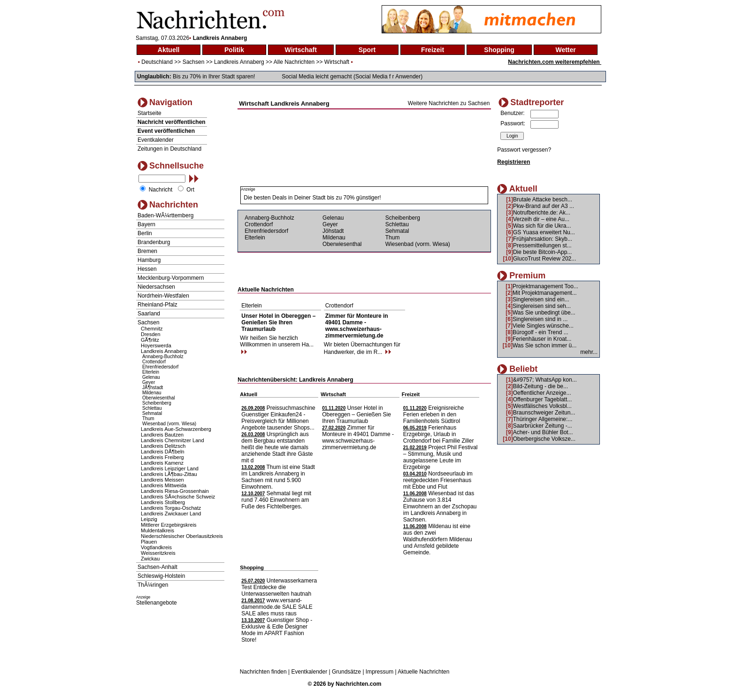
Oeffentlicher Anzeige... (542, 393)
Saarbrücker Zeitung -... (542, 425)
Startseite (149, 113)
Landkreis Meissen (162, 480)
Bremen (147, 251)
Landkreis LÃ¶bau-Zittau (169, 474)
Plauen (149, 542)
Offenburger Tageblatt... (542, 399)
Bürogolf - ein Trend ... (540, 332)
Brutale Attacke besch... (542, 199)
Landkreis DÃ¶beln (162, 451)
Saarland (149, 313)
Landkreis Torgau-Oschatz (171, 508)
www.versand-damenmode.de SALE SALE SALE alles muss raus (276, 607)
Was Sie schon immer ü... (544, 345)
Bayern (146, 224)
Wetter (565, 50)
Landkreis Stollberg (163, 502)
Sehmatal (152, 413)
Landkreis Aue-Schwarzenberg (176, 429)
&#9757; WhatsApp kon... (545, 379)
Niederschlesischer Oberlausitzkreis (182, 536)
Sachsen (194, 62)
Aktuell (169, 50)
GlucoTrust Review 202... (544, 258)
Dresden (151, 334)
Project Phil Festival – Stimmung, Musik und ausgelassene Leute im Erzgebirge (440, 457)
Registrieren (513, 162)
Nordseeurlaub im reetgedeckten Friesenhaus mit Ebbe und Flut (438, 480)
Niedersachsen (156, 287)
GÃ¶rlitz (150, 340)
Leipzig (149, 519)
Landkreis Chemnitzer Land (172, 440)
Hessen (147, 269)
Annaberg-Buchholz (163, 356)
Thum (148, 418)
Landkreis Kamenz (162, 463)
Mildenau (151, 392)
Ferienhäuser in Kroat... (542, 339)
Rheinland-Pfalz (157, 304)
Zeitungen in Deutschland (169, 149)
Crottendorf (154, 361)
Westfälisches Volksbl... (542, 406)
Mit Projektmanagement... (545, 293)
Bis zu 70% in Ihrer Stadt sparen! (214, 76)
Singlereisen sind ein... (541, 299)
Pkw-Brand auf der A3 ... (543, 206)
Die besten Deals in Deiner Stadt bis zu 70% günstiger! (312, 197)
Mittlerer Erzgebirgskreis (169, 525)
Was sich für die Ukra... (542, 225)
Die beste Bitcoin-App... (542, 252)
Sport (367, 50)
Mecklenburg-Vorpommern (171, 278)
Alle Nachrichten (294, 62)
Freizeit (432, 50)
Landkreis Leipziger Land (170, 468)
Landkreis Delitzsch (163, 446)
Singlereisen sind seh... (542, 306)
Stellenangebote (156, 602)
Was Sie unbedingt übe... (544, 312)
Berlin (145, 233)
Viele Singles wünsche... (543, 325)
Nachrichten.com (358, 684)
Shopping (499, 50)
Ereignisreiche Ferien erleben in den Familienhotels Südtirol (433, 414)
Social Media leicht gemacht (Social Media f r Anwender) (352, 76)
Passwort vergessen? (524, 149)
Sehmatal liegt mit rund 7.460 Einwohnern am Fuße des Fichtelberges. (276, 500)
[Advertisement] (364, 118)
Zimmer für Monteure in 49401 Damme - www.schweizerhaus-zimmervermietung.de (356, 326)
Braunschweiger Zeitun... (544, 412)
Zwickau (150, 558)
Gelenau (151, 377)
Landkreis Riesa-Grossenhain (175, 491)
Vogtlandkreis (156, 547)
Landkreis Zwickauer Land (171, 513)
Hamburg (149, 260)
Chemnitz (151, 328)
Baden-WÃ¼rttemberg (165, 215)
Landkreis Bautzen (162, 434)
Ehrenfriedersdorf (160, 366)
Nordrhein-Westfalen (163, 295)
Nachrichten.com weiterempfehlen (554, 62)
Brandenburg (154, 242)
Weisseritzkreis (158, 553)
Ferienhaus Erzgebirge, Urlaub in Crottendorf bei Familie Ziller (438, 434)
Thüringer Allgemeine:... (543, 419)
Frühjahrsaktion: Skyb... (542, 239)
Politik (234, 50)
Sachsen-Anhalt (157, 567)
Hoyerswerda (156, 345)
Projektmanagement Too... (545, 286)
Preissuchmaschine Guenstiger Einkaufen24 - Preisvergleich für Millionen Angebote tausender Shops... (278, 418)
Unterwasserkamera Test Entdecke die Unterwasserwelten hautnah (279, 587)
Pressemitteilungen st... (542, 245)
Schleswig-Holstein (161, 576)
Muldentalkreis (157, 530)
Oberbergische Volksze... (544, 439)
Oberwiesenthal (158, 397)
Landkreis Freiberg (162, 457)
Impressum (379, 671)
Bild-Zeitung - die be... (540, 386)
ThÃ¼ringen (153, 585)
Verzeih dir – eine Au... (541, 219)
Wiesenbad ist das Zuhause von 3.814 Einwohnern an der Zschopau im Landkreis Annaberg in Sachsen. (440, 506)
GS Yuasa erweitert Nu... (544, 232)
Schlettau (152, 408)
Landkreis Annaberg (239, 62)
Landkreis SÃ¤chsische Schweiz (178, 496)
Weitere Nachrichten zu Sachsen (449, 103)
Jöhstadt (333, 231)
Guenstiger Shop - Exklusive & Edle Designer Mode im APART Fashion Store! (276, 630)
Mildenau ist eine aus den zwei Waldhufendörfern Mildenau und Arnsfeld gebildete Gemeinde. (437, 539)
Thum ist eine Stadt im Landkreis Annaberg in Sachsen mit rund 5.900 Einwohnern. (278, 477)
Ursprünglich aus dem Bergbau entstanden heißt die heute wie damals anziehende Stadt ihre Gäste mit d (277, 447)
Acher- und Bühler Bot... (543, 432)
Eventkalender (156, 140)
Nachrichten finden (263, 671)
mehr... (589, 352)
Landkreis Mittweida (163, 485)
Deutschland (157, 62)
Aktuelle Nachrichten (423, 671)
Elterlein (150, 372)
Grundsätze (346, 671)
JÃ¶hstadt (152, 387)
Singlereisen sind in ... (540, 319)
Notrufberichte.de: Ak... (541, 212)
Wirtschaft (301, 50)
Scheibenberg (156, 403)
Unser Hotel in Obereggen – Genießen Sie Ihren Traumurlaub (278, 322)
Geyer (148, 382)
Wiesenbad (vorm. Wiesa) (169, 423)
